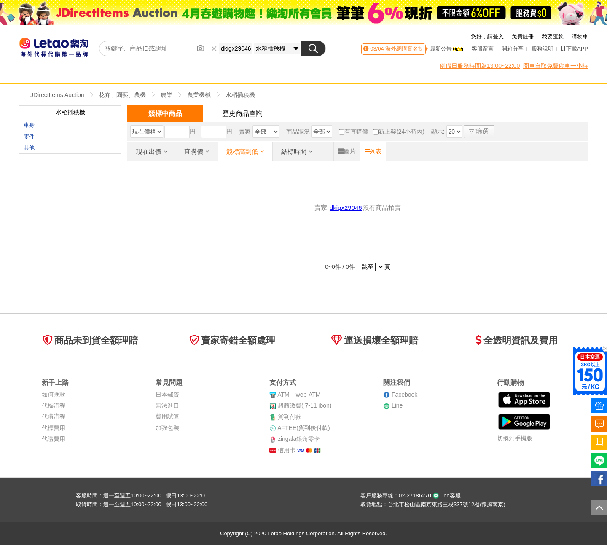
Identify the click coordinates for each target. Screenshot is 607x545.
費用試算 (167, 416)
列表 (373, 151)
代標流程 (53, 405)
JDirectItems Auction (57, 94)
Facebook (404, 394)
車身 (29, 125)
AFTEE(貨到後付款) (303, 427)
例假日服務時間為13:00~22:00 (480, 65)
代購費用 (53, 438)
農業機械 (199, 94)
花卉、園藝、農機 (122, 94)
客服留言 (483, 49)
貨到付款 (289, 416)
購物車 (580, 36)
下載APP (574, 49)
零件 (29, 136)
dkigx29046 (346, 207)
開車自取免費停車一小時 (555, 65)
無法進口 (167, 405)
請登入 (495, 36)
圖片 (347, 151)
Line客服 (446, 495)
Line (397, 405)
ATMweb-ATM (298, 394)
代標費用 (53, 427)
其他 (29, 148)
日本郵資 (167, 394)
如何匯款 (53, 394)
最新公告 (447, 49)
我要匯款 (553, 36)
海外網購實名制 (404, 49)
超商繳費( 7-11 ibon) (305, 405)
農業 (166, 94)
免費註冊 (523, 36)
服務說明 (542, 49)
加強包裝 (167, 427)
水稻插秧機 (240, 94)
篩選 (479, 131)
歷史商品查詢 (242, 113)
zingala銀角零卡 (299, 438)
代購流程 (53, 416)
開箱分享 (513, 49)
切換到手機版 (514, 438)
